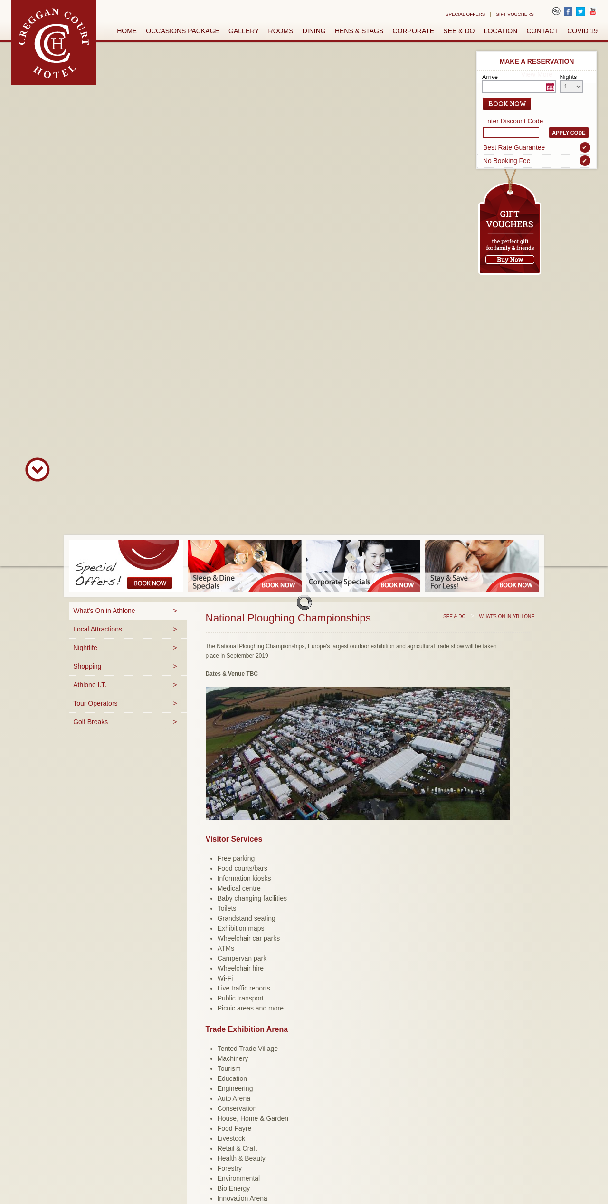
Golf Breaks (90, 722)
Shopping (87, 666)
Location (501, 31)
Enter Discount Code (513, 121)
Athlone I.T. (89, 685)
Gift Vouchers (515, 14)
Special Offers (465, 14)
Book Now (507, 103)
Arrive (490, 77)
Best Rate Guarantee (536, 147)
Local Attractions (97, 629)
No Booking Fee (536, 160)
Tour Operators (95, 703)
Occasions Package (182, 31)
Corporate (414, 31)
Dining (314, 31)
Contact (542, 31)
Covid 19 (582, 31)
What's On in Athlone (104, 610)
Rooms (281, 31)
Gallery (243, 31)
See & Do (459, 31)
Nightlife (85, 647)
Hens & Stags (359, 31)
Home (127, 31)
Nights (568, 77)
